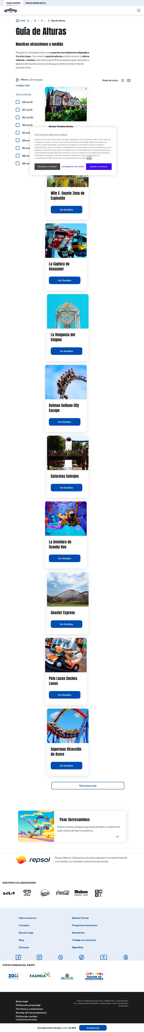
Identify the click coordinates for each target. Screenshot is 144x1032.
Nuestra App (26, 932)
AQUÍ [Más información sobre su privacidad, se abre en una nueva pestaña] (89, 158)
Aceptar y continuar (98, 166)
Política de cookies (26, 1016)
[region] (73, 151)
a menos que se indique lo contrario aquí (94, 1003)
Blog (21, 939)
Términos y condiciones (29, 1008)
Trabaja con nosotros (84, 939)
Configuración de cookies (26, 1019)
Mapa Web (77, 947)
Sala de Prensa (80, 917)
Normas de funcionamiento (31, 1012)
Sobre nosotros (27, 917)
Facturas (24, 947)
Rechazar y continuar (47, 166)
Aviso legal (22, 1001)
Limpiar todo (23, 85)
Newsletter (78, 932)
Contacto (24, 925)
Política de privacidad (28, 1005)
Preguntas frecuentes (84, 925)
